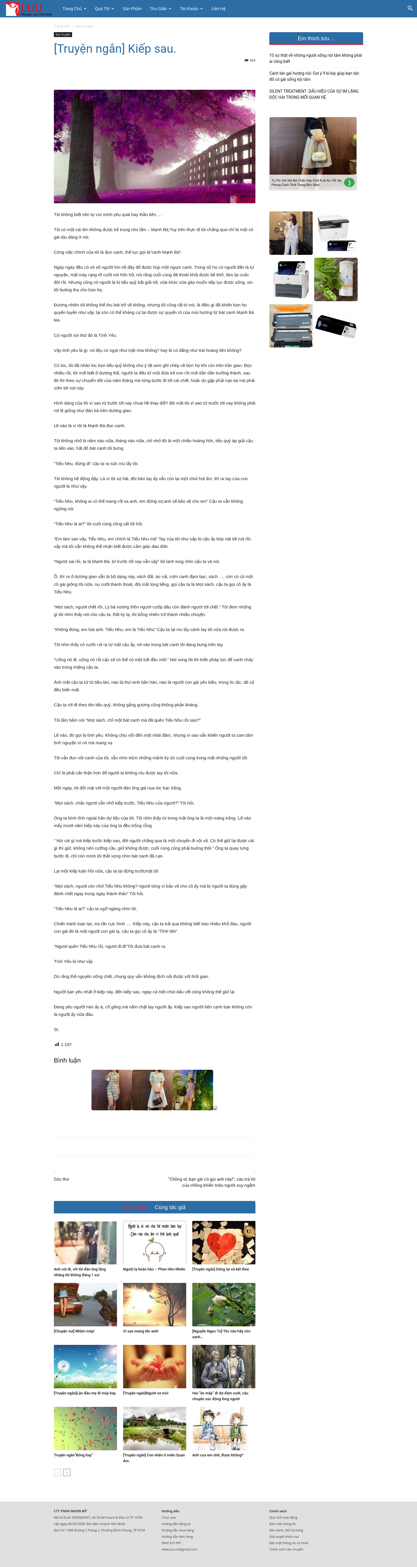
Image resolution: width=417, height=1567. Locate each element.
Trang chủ (75, 8)
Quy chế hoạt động (283, 1517)
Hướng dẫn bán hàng (177, 1536)
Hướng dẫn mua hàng (178, 1530)
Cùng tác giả (170, 1207)
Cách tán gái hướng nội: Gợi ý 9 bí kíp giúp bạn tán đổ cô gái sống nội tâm (314, 76)
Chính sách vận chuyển (286, 1549)
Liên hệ (218, 8)
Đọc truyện (63, 34)
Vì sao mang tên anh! (140, 1331)
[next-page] (66, 1472)
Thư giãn (160, 8)
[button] (410, 9)
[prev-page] (57, 1472)
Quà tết (104, 8)
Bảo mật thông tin (282, 1524)
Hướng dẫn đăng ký (176, 1524)
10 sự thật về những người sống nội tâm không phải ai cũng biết (315, 58)
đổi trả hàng (294, 1530)
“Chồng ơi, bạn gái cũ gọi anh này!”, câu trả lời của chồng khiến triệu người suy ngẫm (211, 1182)
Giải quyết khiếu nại (284, 1536)
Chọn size (169, 1517)
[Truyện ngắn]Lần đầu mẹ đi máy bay (85, 1393)
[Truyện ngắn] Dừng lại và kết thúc (220, 1269)
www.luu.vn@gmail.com (179, 1549)
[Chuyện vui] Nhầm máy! (74, 1331)
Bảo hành (276, 1530)
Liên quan (136, 1207)
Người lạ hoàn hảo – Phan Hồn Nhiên (154, 1269)
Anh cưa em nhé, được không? (217, 1455)
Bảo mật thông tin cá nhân (289, 1543)
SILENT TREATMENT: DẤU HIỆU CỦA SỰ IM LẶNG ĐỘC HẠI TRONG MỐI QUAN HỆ (314, 94)
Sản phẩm (132, 8)
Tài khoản (191, 8)
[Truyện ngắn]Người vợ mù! (146, 1393)
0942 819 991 (172, 1543)
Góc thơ (61, 1179)
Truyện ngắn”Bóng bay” (73, 1455)
